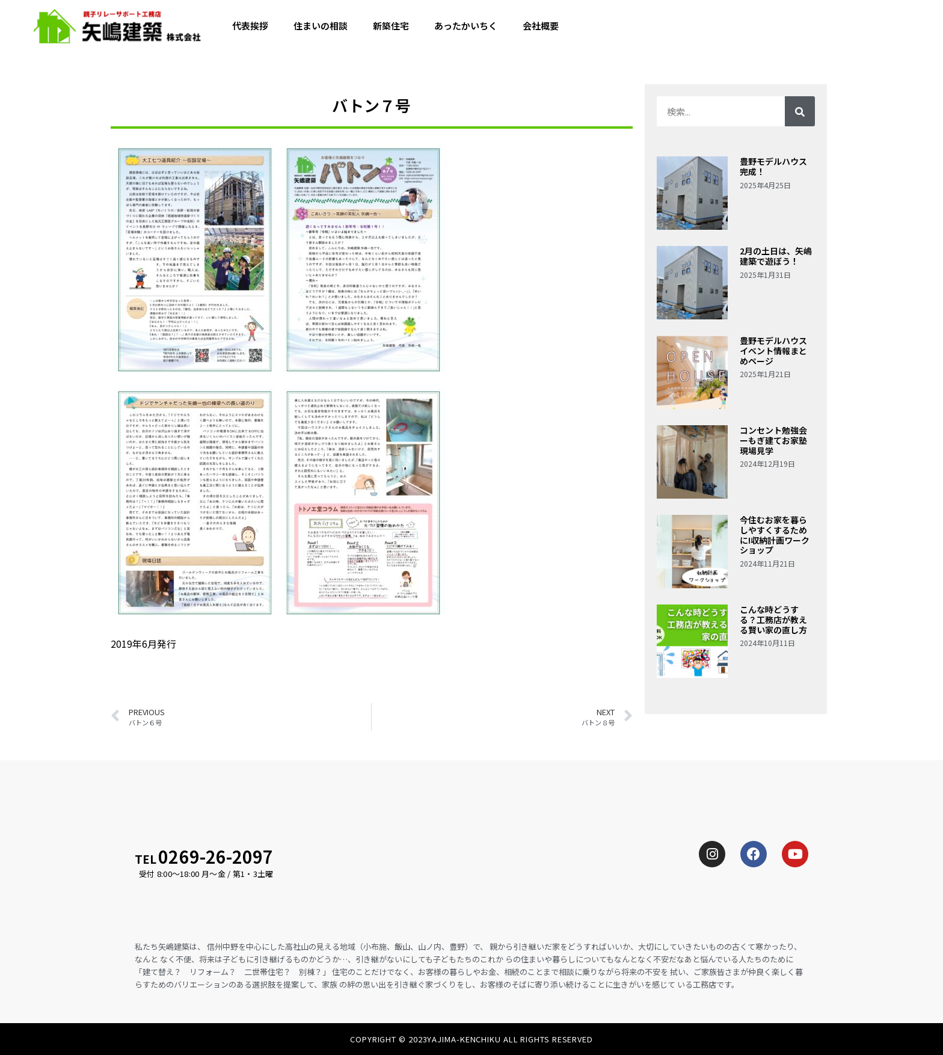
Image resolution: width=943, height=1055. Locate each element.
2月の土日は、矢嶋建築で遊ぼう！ (776, 256)
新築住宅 (391, 26)
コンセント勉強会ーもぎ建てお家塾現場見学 (773, 440)
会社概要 (541, 26)
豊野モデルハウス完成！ (773, 166)
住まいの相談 (320, 26)
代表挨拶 (250, 26)
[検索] (800, 111)
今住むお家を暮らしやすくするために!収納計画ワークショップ (774, 535)
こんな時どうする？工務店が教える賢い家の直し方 (773, 619)
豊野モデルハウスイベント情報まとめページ (773, 350)
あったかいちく (465, 26)
